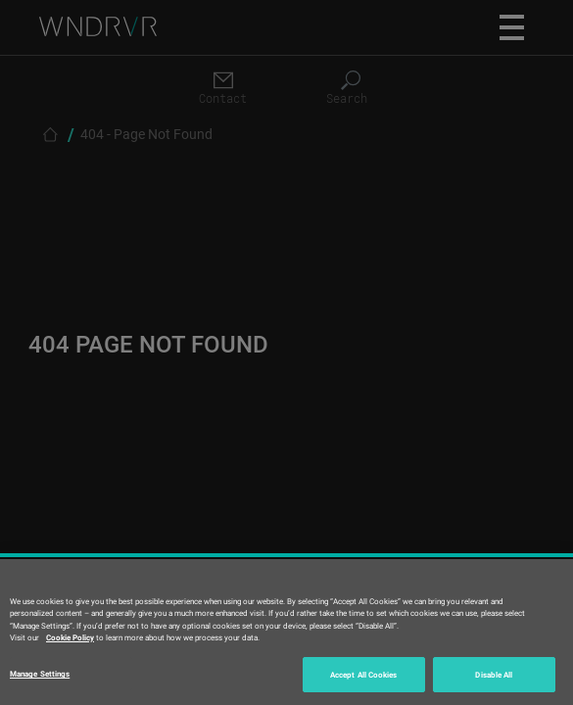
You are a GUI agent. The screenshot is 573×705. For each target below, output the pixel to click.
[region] (286, 632)
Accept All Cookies (363, 674)
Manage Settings (40, 673)
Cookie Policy (70, 637)
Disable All (493, 674)
